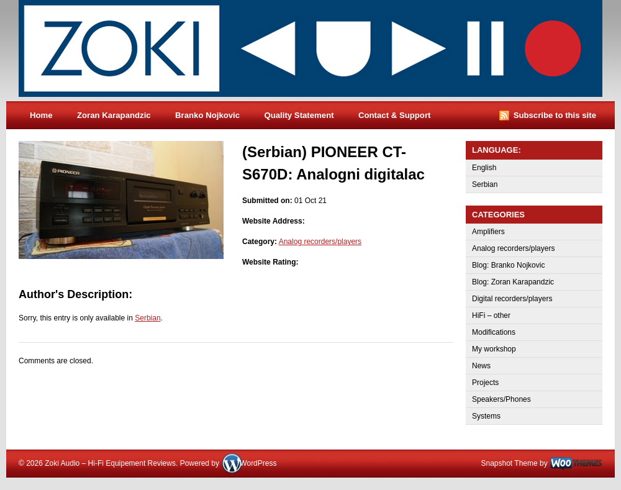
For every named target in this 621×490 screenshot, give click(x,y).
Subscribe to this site (555, 115)
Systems (486, 416)
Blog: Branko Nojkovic (508, 265)
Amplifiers (488, 231)
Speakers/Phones (501, 399)
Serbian (147, 318)
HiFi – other (491, 315)
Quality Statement (298, 115)
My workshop (494, 349)
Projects (485, 382)
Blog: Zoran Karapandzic (513, 282)
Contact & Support (394, 115)
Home (41, 115)
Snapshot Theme (509, 463)
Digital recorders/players (512, 298)
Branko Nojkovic (207, 115)
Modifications (493, 332)
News (481, 365)
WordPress (258, 463)
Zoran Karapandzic (114, 115)
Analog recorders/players (320, 241)
